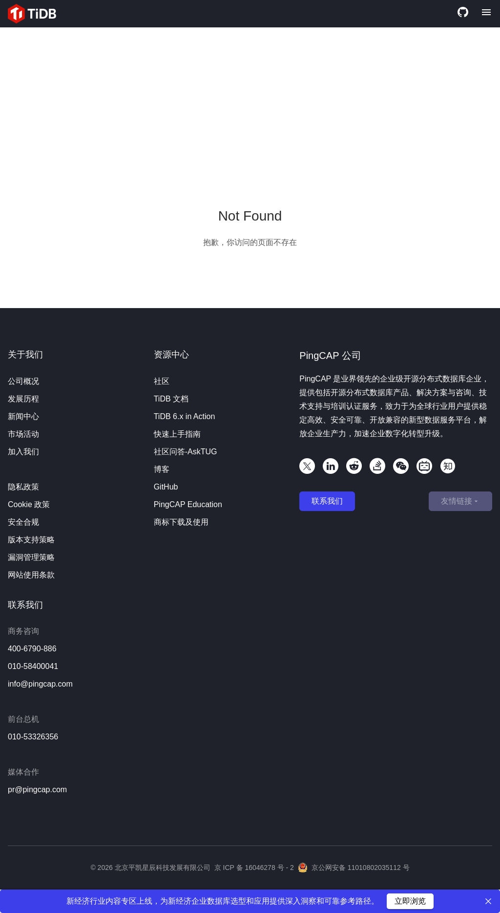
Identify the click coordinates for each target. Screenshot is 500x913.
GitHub (166, 487)
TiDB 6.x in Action (184, 416)
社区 (161, 381)
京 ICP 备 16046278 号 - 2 (254, 867)
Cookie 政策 (29, 504)
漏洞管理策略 (31, 557)
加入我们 (23, 451)
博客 (161, 469)
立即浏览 (410, 901)
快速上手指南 (177, 434)
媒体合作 (23, 772)
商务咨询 (23, 631)
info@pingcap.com (40, 684)
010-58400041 (33, 666)
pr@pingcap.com (37, 789)
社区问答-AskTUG (185, 451)
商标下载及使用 (181, 522)
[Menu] (486, 13)
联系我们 (327, 501)
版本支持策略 (31, 539)
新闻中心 (23, 416)
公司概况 (23, 381)
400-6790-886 (32, 649)
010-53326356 (33, 737)
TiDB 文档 (171, 399)
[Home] (32, 13)
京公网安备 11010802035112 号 (354, 867)
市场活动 (23, 434)
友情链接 (460, 501)
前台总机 (23, 719)
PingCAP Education (188, 504)
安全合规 (23, 522)
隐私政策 (23, 487)
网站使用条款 (31, 575)
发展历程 (23, 399)
